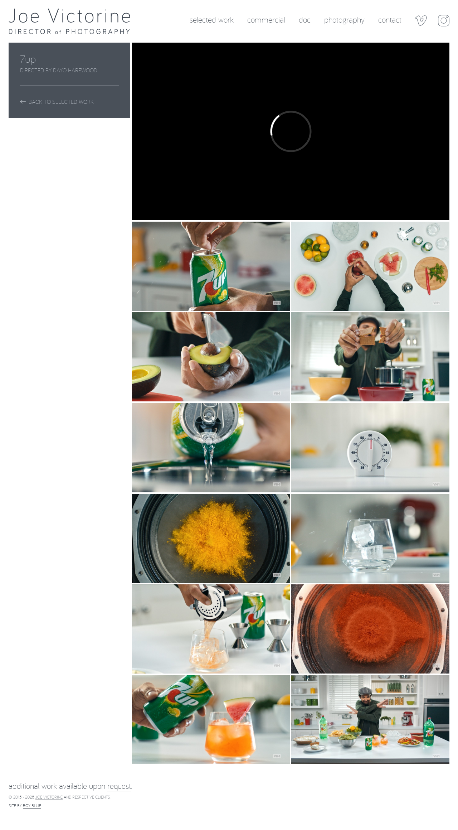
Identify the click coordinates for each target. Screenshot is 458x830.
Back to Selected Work (57, 101)
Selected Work (212, 19)
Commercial (266, 19)
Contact (389, 19)
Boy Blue (32, 805)
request (119, 786)
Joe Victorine (49, 797)
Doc (305, 19)
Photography (344, 19)
